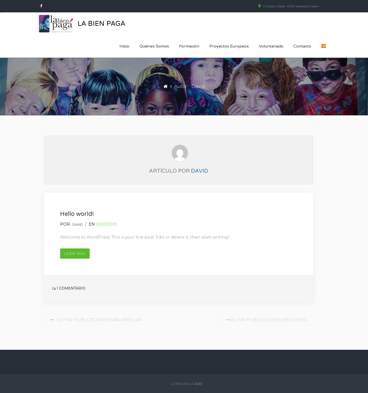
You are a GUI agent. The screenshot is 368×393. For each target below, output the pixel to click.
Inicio (124, 46)
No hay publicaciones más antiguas (96, 319)
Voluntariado (271, 46)
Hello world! (77, 214)
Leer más (75, 253)
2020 (198, 384)
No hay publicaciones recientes (265, 319)
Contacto (302, 46)
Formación (189, 46)
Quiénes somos (154, 46)
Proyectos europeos (229, 46)
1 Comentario (68, 288)
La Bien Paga (101, 24)
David (199, 171)
